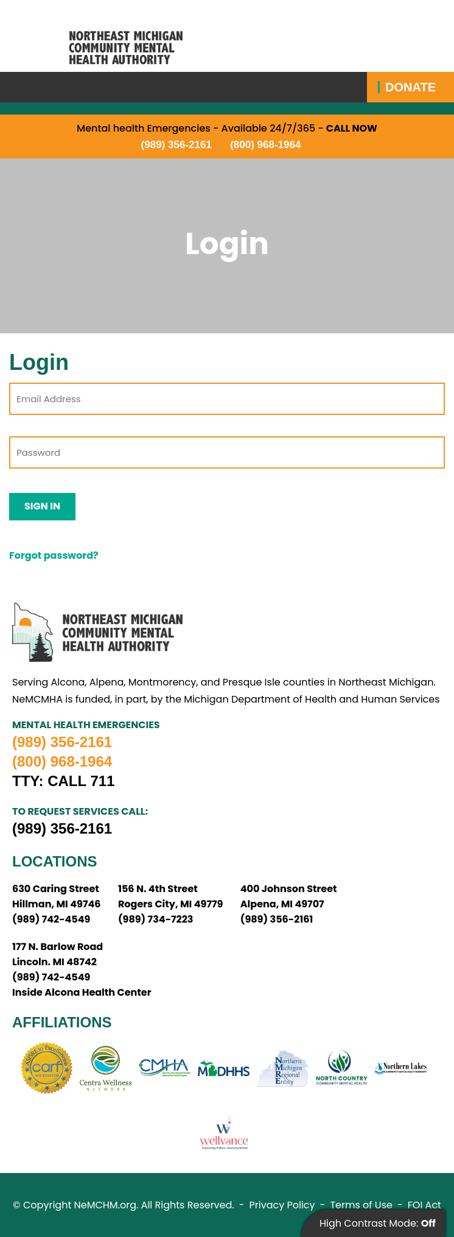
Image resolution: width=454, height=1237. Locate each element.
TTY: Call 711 (63, 781)
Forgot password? (54, 555)
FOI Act (424, 1205)
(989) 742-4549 (51, 919)
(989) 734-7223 (156, 919)
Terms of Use (361, 1205)
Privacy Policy (282, 1205)
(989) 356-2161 (176, 145)
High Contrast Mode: (378, 1223)
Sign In (42, 506)
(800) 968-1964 (265, 145)
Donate (410, 87)
